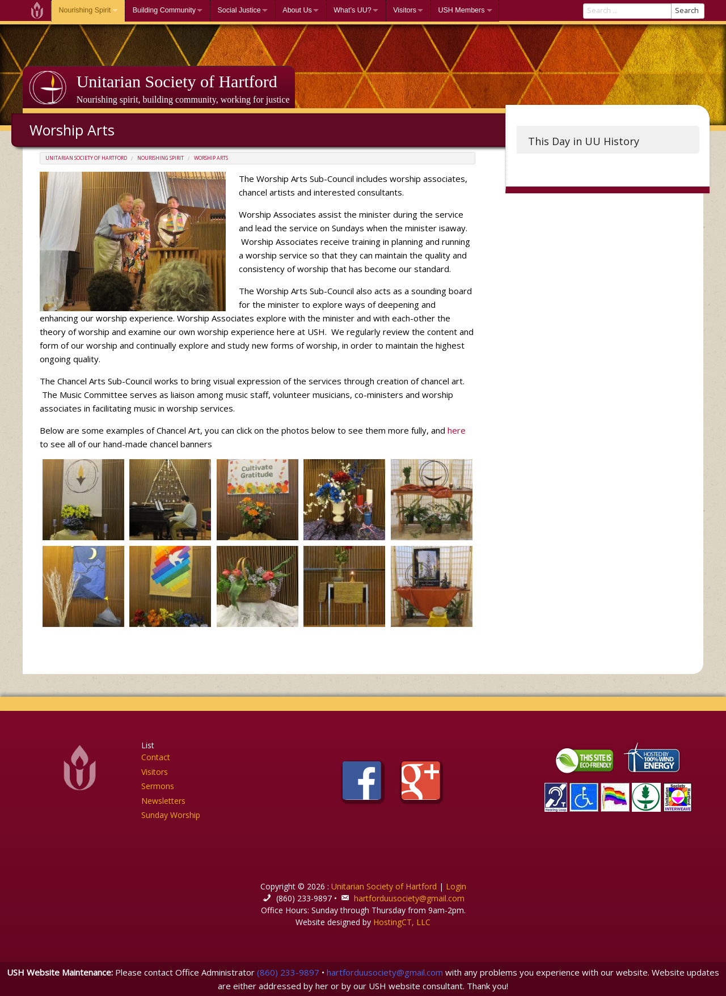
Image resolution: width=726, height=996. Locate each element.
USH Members (461, 10)
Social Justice (238, 10)
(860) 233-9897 (288, 972)
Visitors (404, 10)
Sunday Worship (170, 814)
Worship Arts (211, 158)
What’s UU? (352, 10)
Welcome (37, 10)
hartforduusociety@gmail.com (409, 898)
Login (456, 886)
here (455, 430)
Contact (155, 757)
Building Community (164, 10)
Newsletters (163, 800)
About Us (296, 10)
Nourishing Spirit (85, 10)
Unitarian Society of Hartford (177, 81)
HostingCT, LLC (401, 922)
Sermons (157, 786)
